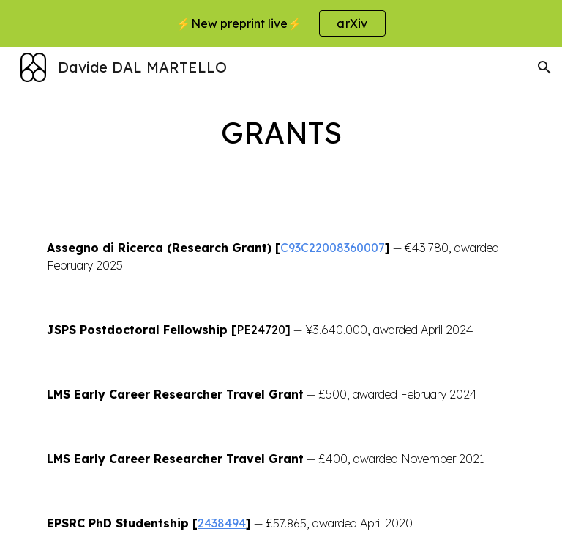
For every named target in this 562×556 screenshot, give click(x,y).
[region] (281, 23)
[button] (544, 67)
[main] (280, 131)
